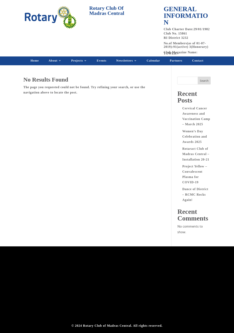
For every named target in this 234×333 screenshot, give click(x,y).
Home (35, 61)
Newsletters (124, 61)
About (53, 61)
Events (101, 61)
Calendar (153, 61)
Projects (77, 61)
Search (204, 81)
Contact (198, 61)
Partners (176, 61)
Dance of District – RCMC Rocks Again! (195, 194)
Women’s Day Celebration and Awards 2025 (194, 136)
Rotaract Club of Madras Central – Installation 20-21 (195, 154)
